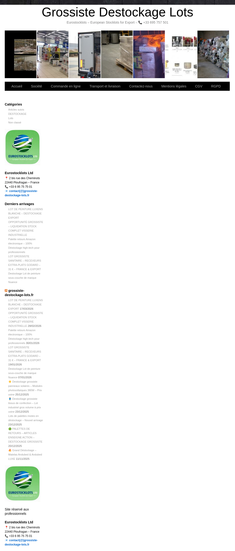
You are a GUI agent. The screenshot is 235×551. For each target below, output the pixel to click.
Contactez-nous (117, 54)
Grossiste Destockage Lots (117, 12)
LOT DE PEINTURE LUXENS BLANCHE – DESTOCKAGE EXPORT (25, 213)
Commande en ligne (66, 86)
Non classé (14, 122)
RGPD (216, 86)
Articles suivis (16, 109)
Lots (10, 118)
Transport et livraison (85, 54)
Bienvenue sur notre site (21, 54)
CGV (198, 86)
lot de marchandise (181, 54)
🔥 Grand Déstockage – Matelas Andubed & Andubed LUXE (25, 454)
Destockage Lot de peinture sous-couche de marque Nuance (24, 277)
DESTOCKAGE (17, 113)
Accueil (16, 86)
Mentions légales (173, 86)
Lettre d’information (149, 54)
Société (53, 54)
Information (213, 54)
